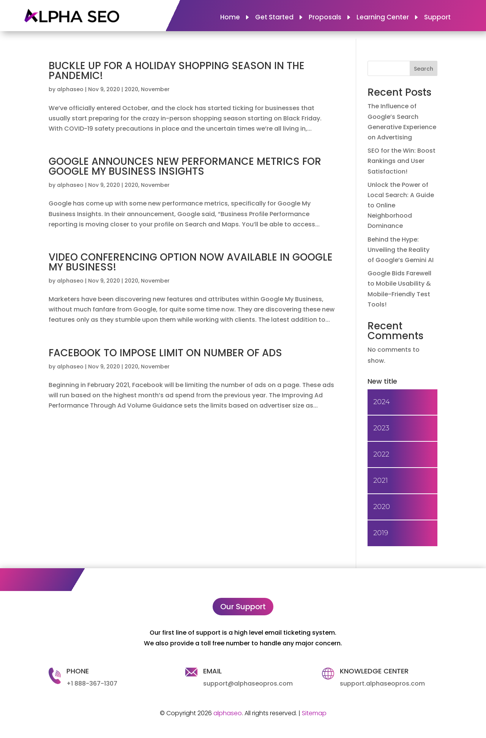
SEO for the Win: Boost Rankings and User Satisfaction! (402, 160)
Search (423, 69)
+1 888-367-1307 (91, 683)
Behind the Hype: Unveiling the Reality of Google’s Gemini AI (401, 249)
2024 (381, 402)
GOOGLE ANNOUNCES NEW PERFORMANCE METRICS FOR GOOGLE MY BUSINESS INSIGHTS (185, 166)
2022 (381, 454)
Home (230, 18)
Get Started (274, 18)
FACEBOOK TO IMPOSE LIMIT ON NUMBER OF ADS (165, 353)
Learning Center (383, 18)
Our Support (243, 606)
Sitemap (314, 713)
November (155, 89)
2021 (380, 480)
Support (437, 18)
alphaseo (70, 89)
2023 (381, 428)
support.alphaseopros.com (382, 683)
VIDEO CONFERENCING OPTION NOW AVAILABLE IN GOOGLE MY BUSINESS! (191, 262)
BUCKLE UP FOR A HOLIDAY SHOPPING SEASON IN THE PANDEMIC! (177, 70)
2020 (131, 89)
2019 (380, 533)
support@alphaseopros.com (248, 683)
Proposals (325, 18)
